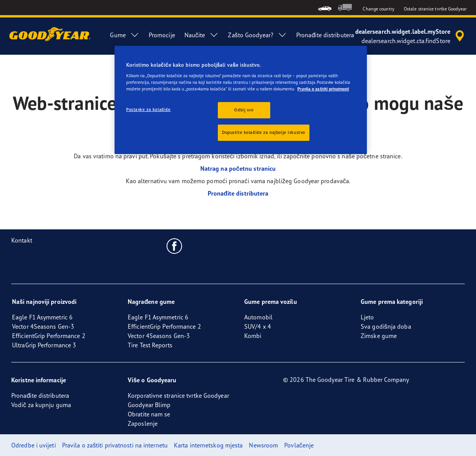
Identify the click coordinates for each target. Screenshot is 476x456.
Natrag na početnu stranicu (238, 168)
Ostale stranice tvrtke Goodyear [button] (435, 9)
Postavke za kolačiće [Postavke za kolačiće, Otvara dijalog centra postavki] (148, 109)
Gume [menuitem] (124, 35)
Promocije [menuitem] (162, 35)
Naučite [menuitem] (201, 35)
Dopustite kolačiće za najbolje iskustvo (263, 132)
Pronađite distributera (238, 193)
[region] (241, 100)
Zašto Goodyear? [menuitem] (257, 35)
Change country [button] (378, 9)
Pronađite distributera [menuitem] (325, 35)
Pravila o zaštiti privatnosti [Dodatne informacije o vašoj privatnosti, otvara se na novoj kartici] (323, 89)
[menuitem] (325, 7)
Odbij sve (244, 110)
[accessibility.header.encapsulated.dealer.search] (411, 36)
